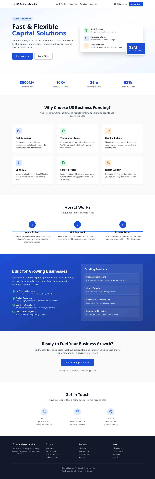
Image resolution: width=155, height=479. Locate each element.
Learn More (43, 56)
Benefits (83, 4)
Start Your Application (77, 362)
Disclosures (117, 454)
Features (73, 4)
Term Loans (50, 448)
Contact (93, 4)
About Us (82, 448)
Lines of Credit (51, 451)
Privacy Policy (117, 448)
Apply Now (135, 4)
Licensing (116, 457)
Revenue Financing (52, 454)
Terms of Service (118, 451)
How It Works (60, 4)
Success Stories (84, 454)
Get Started (22, 56)
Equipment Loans (52, 457)
